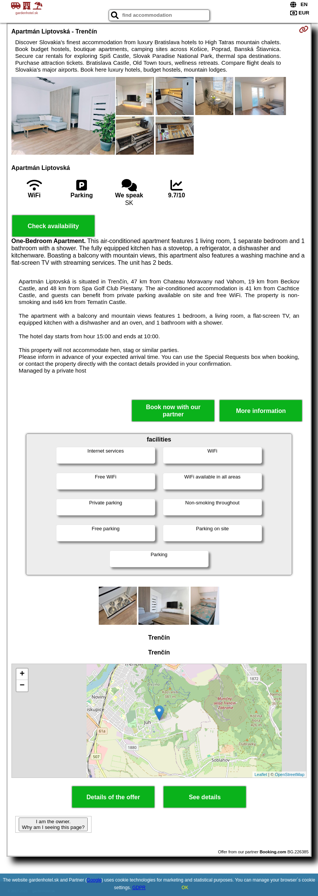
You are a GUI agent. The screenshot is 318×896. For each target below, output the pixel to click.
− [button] (22, 685)
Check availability (53, 226)
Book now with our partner (173, 411)
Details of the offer (113, 797)
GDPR (139, 887)
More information (261, 411)
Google (94, 880)
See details (205, 797)
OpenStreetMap (290, 774)
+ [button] (22, 674)
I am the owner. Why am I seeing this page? (53, 824)
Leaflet (260, 774)
